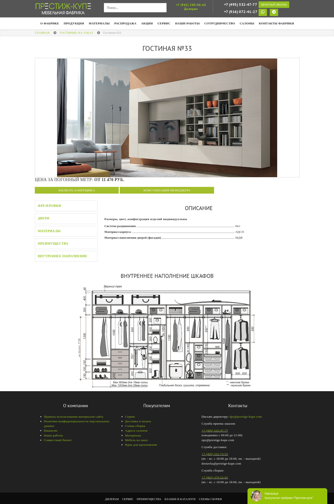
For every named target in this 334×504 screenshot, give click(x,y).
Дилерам (112, 499)
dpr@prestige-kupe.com (246, 416)
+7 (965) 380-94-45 (191, 5)
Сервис (163, 23)
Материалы (99, 23)
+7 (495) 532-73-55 (215, 454)
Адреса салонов (136, 430)
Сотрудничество (219, 23)
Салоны (247, 23)
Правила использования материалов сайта (73, 416)
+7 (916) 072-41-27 (240, 11)
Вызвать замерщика (77, 190)
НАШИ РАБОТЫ (187, 23)
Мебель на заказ (136, 440)
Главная (42, 32)
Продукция (74, 23)
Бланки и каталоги (180, 499)
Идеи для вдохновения (141, 444)
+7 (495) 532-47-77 (240, 4)
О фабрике (49, 23)
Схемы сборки (135, 426)
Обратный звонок (274, 4)
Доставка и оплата (138, 421)
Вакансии (50, 430)
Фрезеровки (49, 206)
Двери (43, 218)
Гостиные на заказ (76, 32)
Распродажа (125, 23)
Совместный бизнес (58, 440)
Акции (147, 23)
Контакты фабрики (276, 23)
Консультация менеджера (166, 190)
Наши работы (53, 435)
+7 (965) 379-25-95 (215, 477)
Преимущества (53, 243)
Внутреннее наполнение (62, 256)
